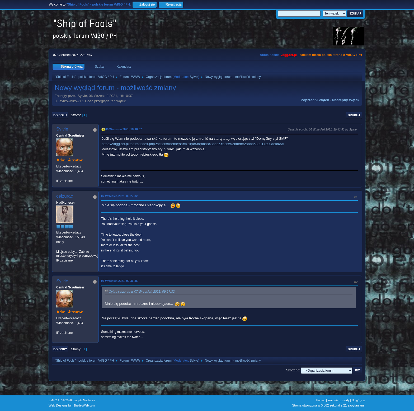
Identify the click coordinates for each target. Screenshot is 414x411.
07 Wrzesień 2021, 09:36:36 (119, 280)
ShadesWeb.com (84, 405)
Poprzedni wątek (315, 100)
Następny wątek (345, 100)
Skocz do (292, 370)
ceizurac (64, 196)
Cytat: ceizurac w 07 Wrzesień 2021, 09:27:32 (142, 291)
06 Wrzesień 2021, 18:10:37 (123, 129)
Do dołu (60, 115)
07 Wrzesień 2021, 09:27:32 (119, 196)
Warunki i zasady (338, 400)
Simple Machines (84, 400)
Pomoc (320, 400)
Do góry (60, 349)
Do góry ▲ (358, 400)
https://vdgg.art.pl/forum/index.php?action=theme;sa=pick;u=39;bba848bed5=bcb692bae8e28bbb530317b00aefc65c (193, 144)
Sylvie (194, 77)
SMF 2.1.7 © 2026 (60, 400)
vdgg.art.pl (289, 55)
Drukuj (354, 115)
